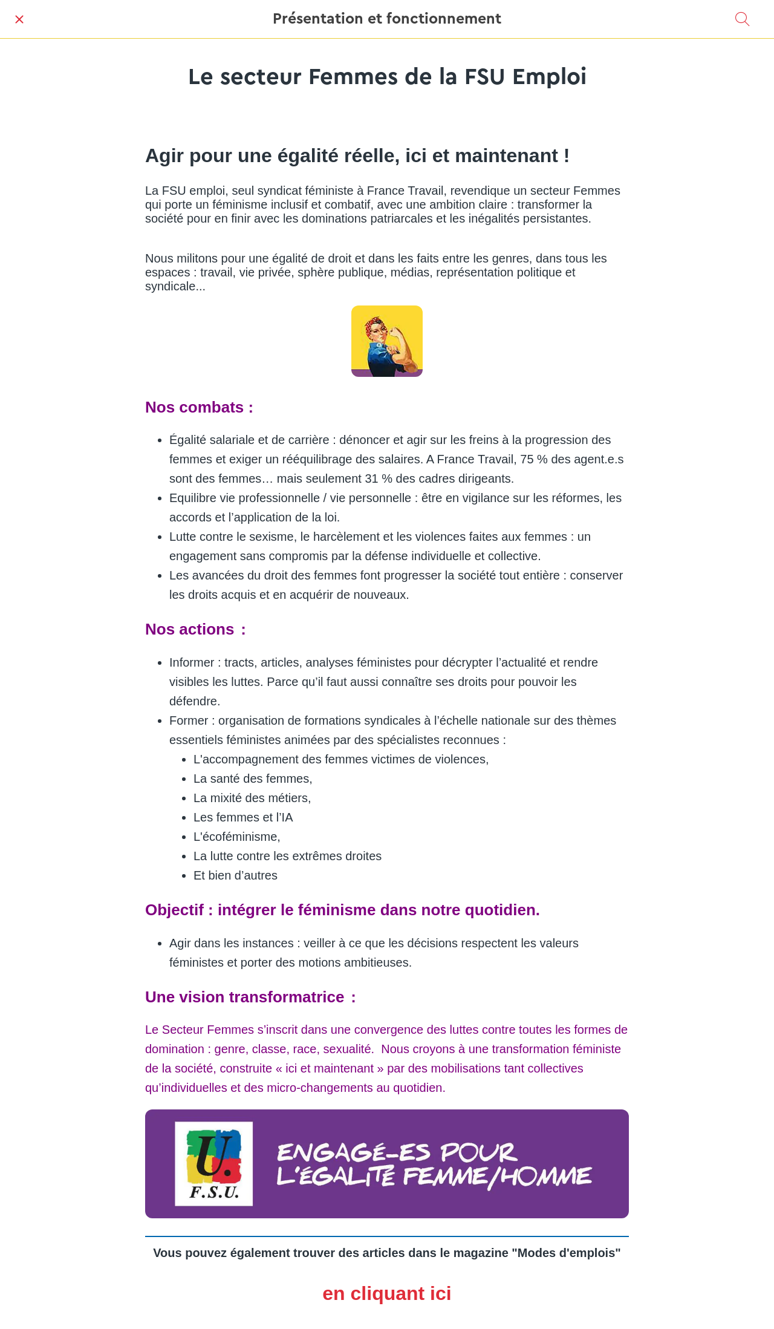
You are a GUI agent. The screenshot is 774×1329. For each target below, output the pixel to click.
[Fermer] (19, 19)
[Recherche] (742, 19)
